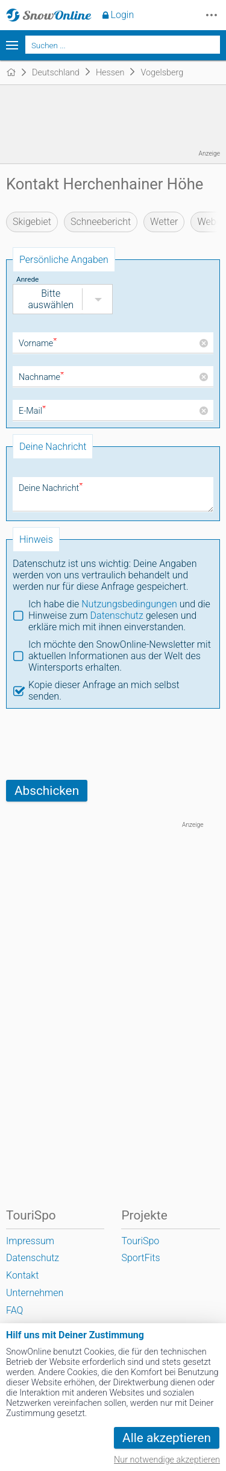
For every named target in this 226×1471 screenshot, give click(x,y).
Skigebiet (32, 221)
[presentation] (97, 744)
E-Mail (32, 411)
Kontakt (22, 1275)
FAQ (14, 1310)
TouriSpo (140, 1241)
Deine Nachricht (51, 488)
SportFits (140, 1258)
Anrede (27, 279)
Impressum (30, 1241)
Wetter (164, 221)
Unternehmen (34, 1293)
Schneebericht (101, 221)
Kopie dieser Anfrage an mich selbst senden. (104, 690)
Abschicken (46, 790)
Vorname (38, 343)
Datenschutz (116, 615)
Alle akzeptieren (166, 1438)
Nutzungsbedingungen (129, 604)
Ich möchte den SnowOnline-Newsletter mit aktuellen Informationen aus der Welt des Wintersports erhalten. (119, 656)
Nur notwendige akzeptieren (167, 1460)
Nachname (41, 377)
